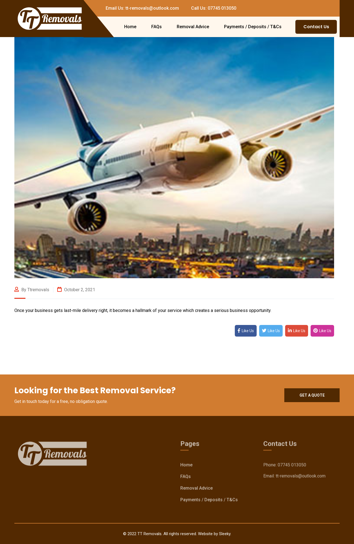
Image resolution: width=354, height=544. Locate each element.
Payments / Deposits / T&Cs (253, 26)
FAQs (156, 26)
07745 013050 (292, 465)
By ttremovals (31, 289)
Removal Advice (193, 26)
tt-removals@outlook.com (301, 477)
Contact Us (316, 27)
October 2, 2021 (76, 289)
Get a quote (312, 395)
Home (130, 26)
